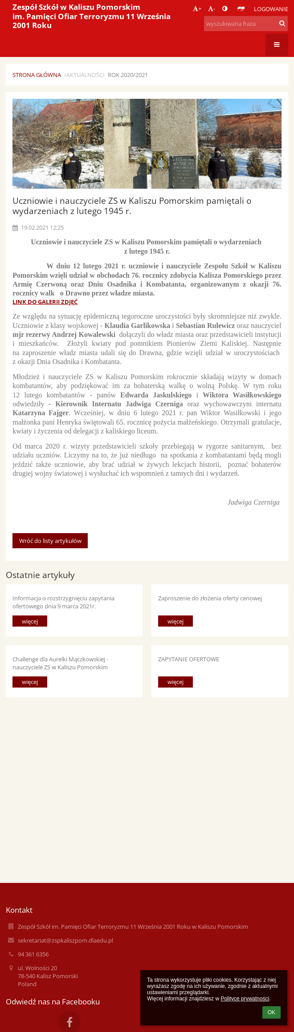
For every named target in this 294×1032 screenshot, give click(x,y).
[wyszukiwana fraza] (246, 24)
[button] (241, 9)
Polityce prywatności (244, 999)
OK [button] (271, 1012)
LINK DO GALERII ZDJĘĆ (45, 302)
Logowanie (271, 9)
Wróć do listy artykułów (50, 541)
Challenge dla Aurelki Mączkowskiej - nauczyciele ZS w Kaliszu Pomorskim (60, 663)
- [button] (211, 8)
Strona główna (36, 75)
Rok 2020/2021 (128, 75)
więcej (30, 621)
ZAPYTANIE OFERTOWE (188, 659)
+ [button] (197, 8)
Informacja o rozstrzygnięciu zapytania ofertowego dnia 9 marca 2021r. (63, 602)
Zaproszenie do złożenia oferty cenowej (210, 598)
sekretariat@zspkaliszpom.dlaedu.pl (65, 940)
